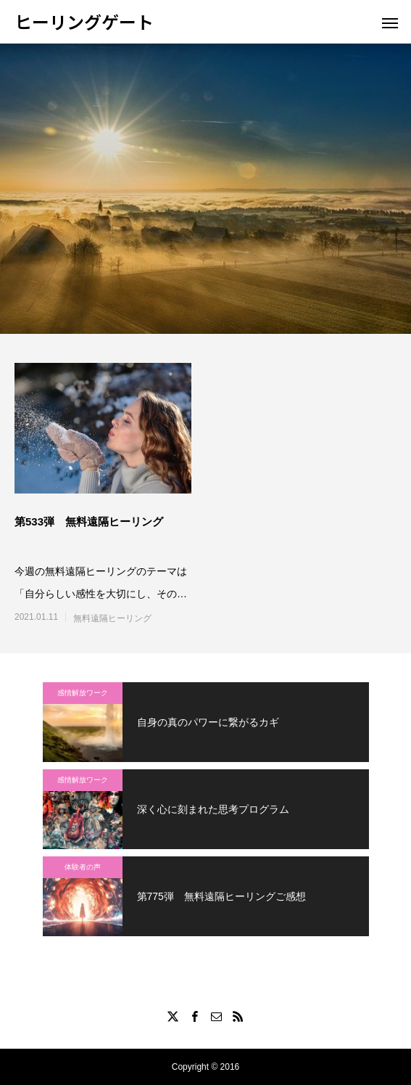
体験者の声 (83, 867)
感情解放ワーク (82, 693)
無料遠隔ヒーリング (112, 618)
